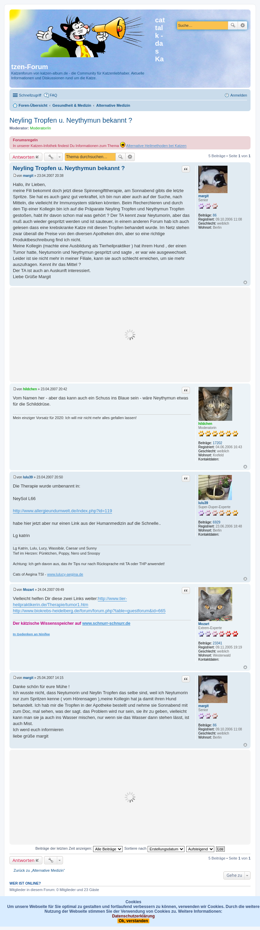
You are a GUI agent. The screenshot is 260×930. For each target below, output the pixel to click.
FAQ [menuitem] (53, 95)
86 (215, 215)
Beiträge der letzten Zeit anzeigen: (79, 848)
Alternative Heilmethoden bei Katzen (156, 146)
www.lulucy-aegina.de (65, 574)
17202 (217, 443)
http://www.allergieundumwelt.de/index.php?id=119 (62, 510)
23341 (217, 643)
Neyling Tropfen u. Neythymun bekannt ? (70, 120)
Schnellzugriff (30, 95)
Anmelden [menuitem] (238, 95)
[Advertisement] (130, 334)
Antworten (24, 157)
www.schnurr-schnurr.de (106, 623)
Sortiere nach (154, 848)
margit (203, 196)
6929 (216, 522)
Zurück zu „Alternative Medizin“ (39, 870)
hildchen (205, 424)
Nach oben (245, 282)
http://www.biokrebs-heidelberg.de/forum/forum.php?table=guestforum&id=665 (89, 610)
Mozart (203, 624)
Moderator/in (40, 128)
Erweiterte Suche (242, 25)
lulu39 (203, 503)
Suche (233, 25)
